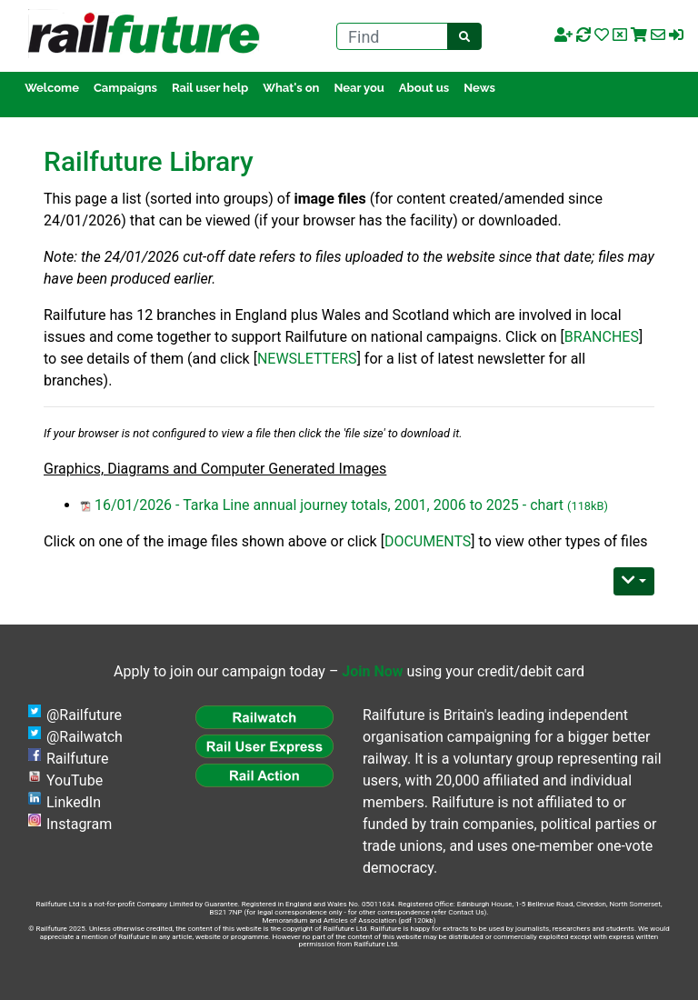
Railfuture (77, 758)
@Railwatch (84, 736)
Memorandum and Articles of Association (329, 920)
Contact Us (466, 912)
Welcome (52, 88)
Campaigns (125, 88)
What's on (291, 88)
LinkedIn (73, 802)
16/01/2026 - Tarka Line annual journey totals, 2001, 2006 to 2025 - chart (329, 505)
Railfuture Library (149, 161)
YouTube (74, 780)
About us (424, 88)
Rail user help (210, 88)
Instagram (79, 824)
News (479, 88)
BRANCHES (601, 336)
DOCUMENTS (427, 541)
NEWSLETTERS (307, 358)
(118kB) (587, 506)
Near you (359, 88)
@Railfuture (84, 715)
